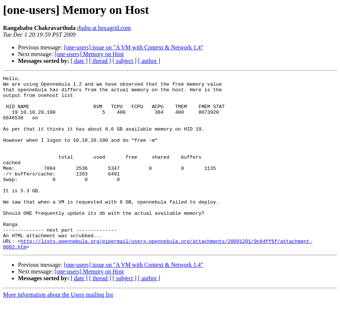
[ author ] (149, 61)
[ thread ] (100, 61)
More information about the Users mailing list (58, 329)
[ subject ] (125, 61)
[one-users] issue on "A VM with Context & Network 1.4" (133, 47)
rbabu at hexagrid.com (104, 28)
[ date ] (79, 61)
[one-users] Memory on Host (89, 54)
